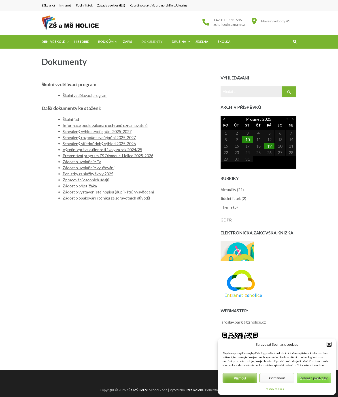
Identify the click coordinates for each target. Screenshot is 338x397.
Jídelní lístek (84, 5)
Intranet (65, 5)
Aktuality (228, 189)
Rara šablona (195, 390)
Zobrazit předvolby (314, 378)
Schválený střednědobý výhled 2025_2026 (99, 143)
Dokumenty (151, 41)
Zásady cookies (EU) (111, 5)
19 (269, 146)
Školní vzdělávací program (85, 95)
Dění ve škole (53, 41)
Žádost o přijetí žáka (80, 185)
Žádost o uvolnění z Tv (82, 161)
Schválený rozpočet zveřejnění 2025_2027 (99, 137)
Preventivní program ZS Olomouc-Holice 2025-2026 (108, 155)
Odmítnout (277, 378)
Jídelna (202, 41)
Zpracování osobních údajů (86, 179)
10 (247, 139)
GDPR (226, 219)
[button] (329, 344)
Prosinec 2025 (258, 119)
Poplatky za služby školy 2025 (88, 173)
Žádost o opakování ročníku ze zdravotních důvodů (106, 197)
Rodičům (106, 41)
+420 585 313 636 (227, 20)
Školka (224, 41)
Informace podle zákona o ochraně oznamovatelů (105, 125)
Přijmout (240, 378)
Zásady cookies (275, 389)
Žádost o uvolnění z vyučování (88, 167)
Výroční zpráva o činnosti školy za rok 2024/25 (102, 149)
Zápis (127, 41)
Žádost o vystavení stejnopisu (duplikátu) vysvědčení (108, 191)
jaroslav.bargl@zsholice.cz (243, 322)
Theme (226, 207)
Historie (81, 41)
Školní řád (71, 119)
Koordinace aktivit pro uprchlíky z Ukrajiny (158, 5)
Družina (179, 41)
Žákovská (48, 5)
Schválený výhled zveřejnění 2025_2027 (97, 131)
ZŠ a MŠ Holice (137, 390)
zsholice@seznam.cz (229, 24)
